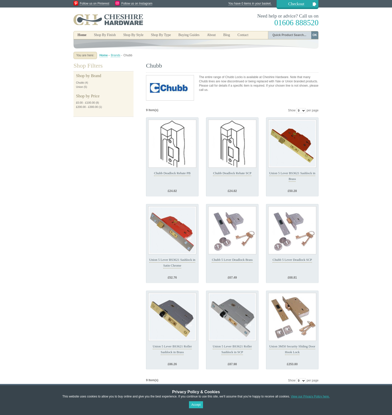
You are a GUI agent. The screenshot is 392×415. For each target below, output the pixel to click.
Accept (196, 404)
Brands (115, 55)
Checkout (296, 4)
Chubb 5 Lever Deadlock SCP (292, 260)
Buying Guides (188, 35)
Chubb (80, 82)
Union (79, 86)
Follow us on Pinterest (94, 3)
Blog (226, 35)
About (211, 35)
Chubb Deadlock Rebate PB (172, 173)
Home (82, 35)
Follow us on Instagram (136, 3)
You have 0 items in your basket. (250, 3)
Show (292, 110)
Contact (243, 35)
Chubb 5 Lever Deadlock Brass (232, 260)
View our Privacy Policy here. (310, 396)
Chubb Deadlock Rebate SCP (232, 173)
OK (314, 35)
